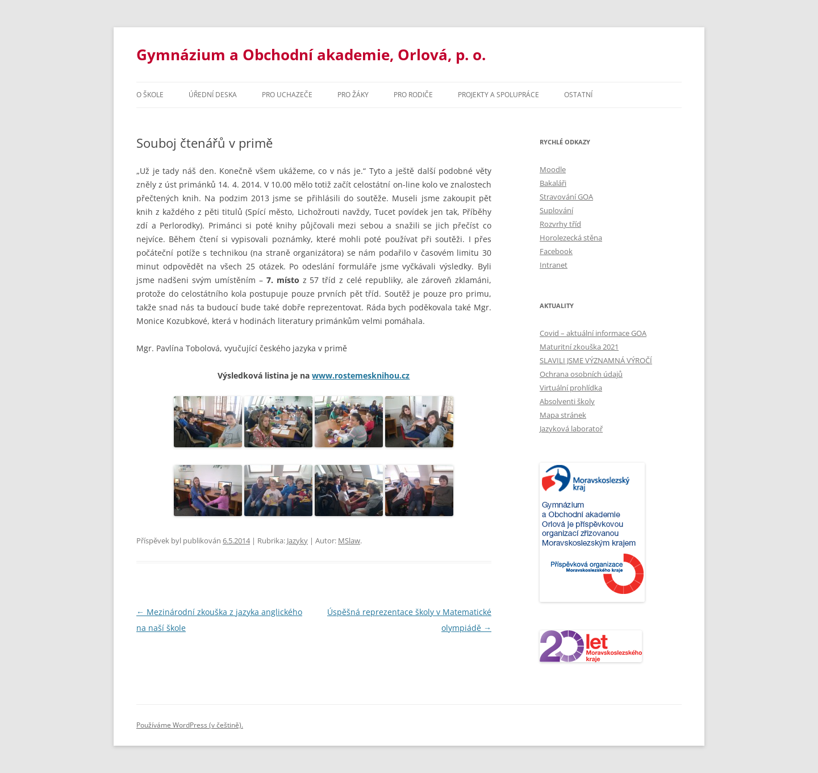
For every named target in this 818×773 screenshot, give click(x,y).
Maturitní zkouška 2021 (579, 347)
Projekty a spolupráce (498, 94)
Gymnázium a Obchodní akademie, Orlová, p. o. (311, 54)
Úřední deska (213, 94)
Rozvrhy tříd (560, 224)
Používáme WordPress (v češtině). (189, 725)
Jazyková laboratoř (571, 428)
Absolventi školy (567, 401)
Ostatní (578, 94)
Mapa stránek (563, 415)
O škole (150, 94)
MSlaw (349, 540)
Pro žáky (353, 94)
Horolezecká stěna (571, 237)
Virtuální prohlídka (571, 388)
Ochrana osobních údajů (581, 374)
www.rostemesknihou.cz (361, 375)
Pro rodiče (413, 94)
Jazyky (297, 540)
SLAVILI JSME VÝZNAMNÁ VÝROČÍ (596, 360)
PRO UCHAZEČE (287, 94)
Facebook (556, 251)
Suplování (556, 210)
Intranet (553, 265)
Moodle (553, 169)
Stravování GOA (566, 197)
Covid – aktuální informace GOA (593, 333)
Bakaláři (553, 183)
